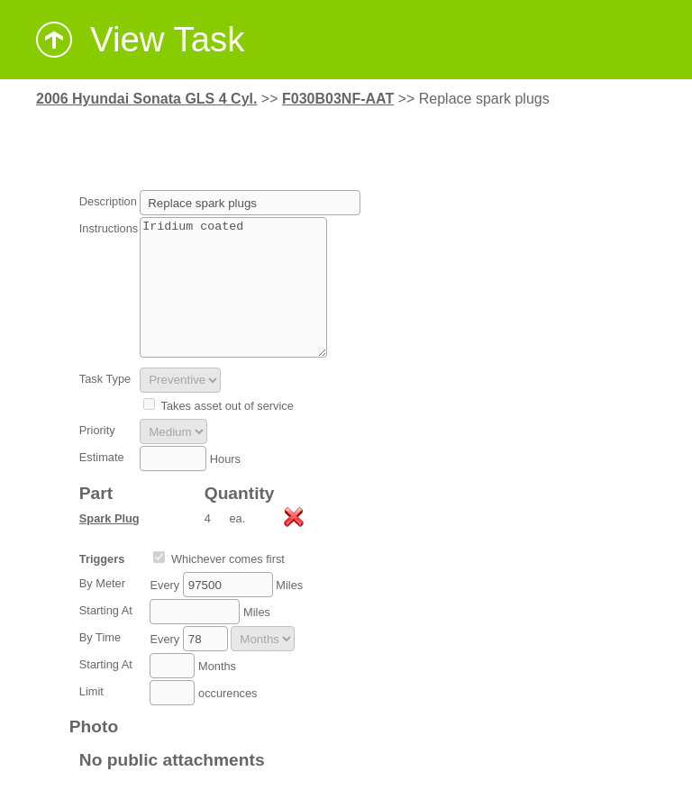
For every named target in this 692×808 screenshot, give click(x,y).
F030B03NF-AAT (338, 98)
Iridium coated (233, 301)
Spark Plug (109, 545)
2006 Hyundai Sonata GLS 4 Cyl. (146, 98)
